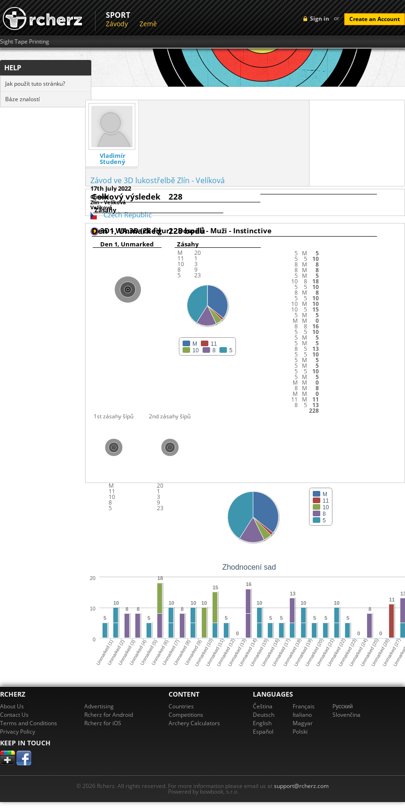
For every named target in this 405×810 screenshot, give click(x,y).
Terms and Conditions (28, 723)
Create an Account (374, 19)
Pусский (342, 706)
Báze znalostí (22, 99)
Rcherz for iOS (102, 723)
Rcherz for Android (108, 715)
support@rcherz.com (301, 786)
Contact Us (14, 715)
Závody (117, 23)
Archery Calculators (194, 723)
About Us (12, 706)
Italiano (302, 715)
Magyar (303, 723)
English (262, 723)
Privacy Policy (17, 732)
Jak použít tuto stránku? (35, 84)
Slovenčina (346, 715)
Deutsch (263, 715)
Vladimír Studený (112, 159)
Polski (300, 732)
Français (304, 706)
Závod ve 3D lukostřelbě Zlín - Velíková (157, 180)
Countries (181, 706)
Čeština (262, 706)
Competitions (186, 715)
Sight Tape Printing (24, 42)
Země (148, 23)
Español (263, 732)
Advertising (99, 706)
